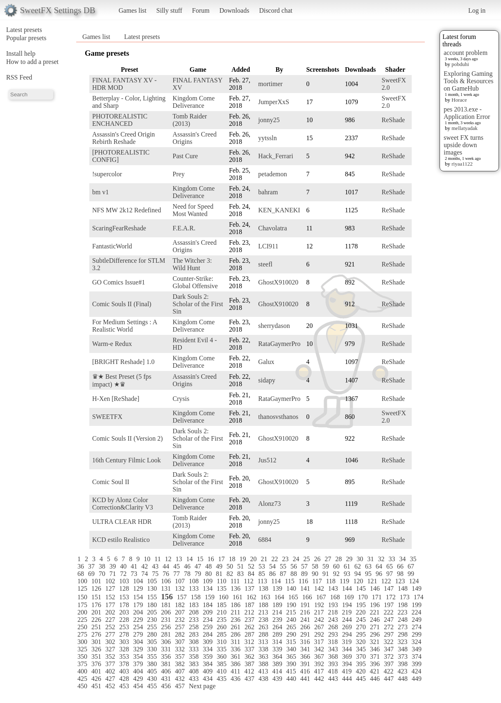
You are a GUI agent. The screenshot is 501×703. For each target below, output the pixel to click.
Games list (133, 10)
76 (166, 573)
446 (375, 678)
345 (361, 649)
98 (400, 573)
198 (403, 604)
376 (96, 663)
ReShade (393, 119)
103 (124, 581)
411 (235, 671)
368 (333, 656)
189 (277, 604)
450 (82, 686)
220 (360, 612)
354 (138, 656)
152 (110, 597)
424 (416, 671)
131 (166, 588)
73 (134, 573)
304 (138, 641)
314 (277, 641)
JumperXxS (273, 101)
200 (82, 612)
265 (291, 626)
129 (138, 588)
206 (166, 612)
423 (402, 671)
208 (194, 612)
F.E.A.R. (183, 228)
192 (319, 604)
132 (180, 588)
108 (194, 581)
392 (319, 663)
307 (180, 641)
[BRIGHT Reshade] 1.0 (123, 361)
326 (96, 649)
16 (210, 558)
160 (224, 597)
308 (194, 641)
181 (166, 604)
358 (194, 656)
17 (221, 558)
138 (263, 588)
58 (315, 566)
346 (375, 649)
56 (293, 566)
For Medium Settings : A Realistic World (124, 326)
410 (222, 671)
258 (194, 626)
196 (375, 604)
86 (272, 573)
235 (222, 619)
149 (417, 588)
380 (152, 663)
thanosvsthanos (278, 416)
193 (333, 604)
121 (372, 581)
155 (152, 597)
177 (110, 604)
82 (230, 573)
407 (180, 671)
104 (138, 581)
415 (291, 671)
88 (293, 573)
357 (180, 656)
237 (249, 619)
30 (359, 558)
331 (166, 649)
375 (82, 663)
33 (391, 558)
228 (124, 619)
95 (368, 573)
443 (333, 678)
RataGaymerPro (279, 343)
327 (110, 649)
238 (263, 619)
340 (291, 649)
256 (166, 626)
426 (96, 678)
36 (80, 566)
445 (361, 678)
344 (347, 649)
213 (263, 612)
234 (208, 619)
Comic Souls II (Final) (121, 303)
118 (331, 581)
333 (194, 649)
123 (400, 581)
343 (333, 649)
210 (222, 612)
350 (82, 656)
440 (291, 678)
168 (335, 597)
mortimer (270, 83)
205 (152, 612)
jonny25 (268, 119)
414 (277, 671)
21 (264, 558)
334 (208, 649)
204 (138, 612)
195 (361, 604)
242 (319, 619)
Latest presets (24, 29)
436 (235, 678)
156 (167, 596)
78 (187, 573)
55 (283, 566)
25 (306, 558)
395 (361, 663)
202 (110, 612)
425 (82, 678)
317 (319, 641)
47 (198, 566)
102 (110, 581)
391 (305, 663)
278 (124, 634)
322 (388, 641)
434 (208, 678)
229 (138, 619)
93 (347, 573)
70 (102, 573)
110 (221, 581)
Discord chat (275, 10)
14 (189, 558)
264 (277, 626)
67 (411, 566)
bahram (268, 192)
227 (110, 619)
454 (138, 686)
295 (361, 634)
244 (347, 619)
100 (82, 581)
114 (276, 581)
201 (96, 612)
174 (419, 597)
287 (249, 634)
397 (389, 663)
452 (110, 686)
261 (235, 626)
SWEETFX (107, 416)
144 (347, 588)
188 (263, 604)
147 (389, 588)
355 (152, 656)
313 (263, 641)
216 (305, 612)
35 (413, 558)
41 (134, 566)
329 (138, 649)
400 (82, 671)
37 (91, 566)
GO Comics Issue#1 (118, 282)
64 (379, 566)
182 (180, 604)
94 (357, 573)
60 (336, 566)
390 (291, 663)
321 (374, 641)
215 (291, 612)
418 (333, 671)
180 (152, 604)
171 (377, 597)
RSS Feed (19, 77)
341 (305, 649)
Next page (202, 686)
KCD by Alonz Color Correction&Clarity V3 (122, 503)
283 (194, 634)
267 (319, 626)
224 (416, 612)
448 (403, 678)
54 (272, 566)
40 (123, 566)
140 (291, 588)
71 (112, 573)
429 (138, 678)
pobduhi (460, 64)
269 (347, 626)
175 (82, 604)
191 (305, 604)
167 (321, 597)
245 (361, 619)
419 (346, 671)
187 (249, 604)
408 (194, 671)
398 (403, 663)
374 (417, 656)
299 (417, 634)
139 (277, 588)
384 (208, 663)
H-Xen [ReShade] (115, 398)
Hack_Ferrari (275, 155)
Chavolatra (272, 228)
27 (327, 558)
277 (110, 634)
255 (152, 626)
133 (194, 588)
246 (375, 619)
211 (235, 612)
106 (166, 581)
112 (248, 581)
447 (389, 678)
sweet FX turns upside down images (463, 145)
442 (319, 678)
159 (210, 597)
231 (166, 619)
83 (240, 573)
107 (180, 581)
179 (138, 604)
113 (262, 581)
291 (305, 634)
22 (274, 558)
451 (96, 686)
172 (391, 597)
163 (265, 597)
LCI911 (268, 246)
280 (152, 634)
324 (416, 641)
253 (124, 626)
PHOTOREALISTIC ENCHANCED (119, 120)
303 (124, 641)
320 (360, 641)
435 (222, 678)
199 (417, 604)
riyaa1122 (462, 164)
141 (305, 588)
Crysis (180, 398)
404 (138, 671)
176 (96, 604)
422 (388, 671)
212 (249, 612)
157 (182, 597)
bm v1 (100, 192)
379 (138, 663)
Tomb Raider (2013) (189, 120)
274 (417, 626)
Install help (21, 53)
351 (96, 656)
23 (285, 558)
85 (261, 573)
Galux (266, 361)
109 (208, 581)
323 (402, 641)
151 (96, 597)
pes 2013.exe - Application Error (467, 113)
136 (235, 588)
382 (180, 663)
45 (176, 566)
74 (144, 573)
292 (319, 634)
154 (138, 597)
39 (112, 566)
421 (374, 671)
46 (187, 566)
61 (347, 566)
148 (403, 588)
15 (200, 558)
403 (124, 671)
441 (305, 678)
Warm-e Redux (112, 343)
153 (124, 597)
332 (180, 649)
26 (317, 558)
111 (235, 581)
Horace (459, 100)
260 (222, 626)
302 (110, 641)
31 (370, 558)
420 (360, 671)
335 (222, 649)
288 (263, 634)
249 (417, 619)
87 (283, 573)
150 (82, 597)
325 (82, 649)
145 (361, 588)
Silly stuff (169, 10)
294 (347, 634)
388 (263, 663)
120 (358, 581)
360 (222, 656)
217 (319, 612)
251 (96, 626)
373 (403, 656)
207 (180, 612)
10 (147, 558)
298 (403, 634)
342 (319, 649)
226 (96, 619)
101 (96, 581)
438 (263, 678)
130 (152, 588)
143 (333, 588)
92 (336, 573)
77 (176, 573)
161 (238, 597)
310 (222, 641)
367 (319, 656)
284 (208, 634)
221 (374, 612)
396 (375, 663)
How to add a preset (32, 61)
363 (263, 656)
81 (219, 573)
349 (417, 649)
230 (152, 619)
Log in (476, 10)
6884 (264, 539)
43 (155, 566)
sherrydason (274, 325)
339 (277, 649)
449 (417, 678)
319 (346, 641)
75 (155, 573)
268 (333, 626)
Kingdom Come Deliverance (193, 102)
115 (289, 581)
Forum (201, 10)
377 (110, 663)
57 (304, 566)
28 (338, 558)
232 (180, 619)
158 (196, 597)
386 (235, 663)
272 (389, 626)
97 (389, 573)
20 (253, 558)
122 (386, 581)
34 (402, 558)
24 (295, 558)
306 (166, 641)
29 (349, 558)
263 (263, 626)
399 (417, 663)
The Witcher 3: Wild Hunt (192, 264)
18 (232, 558)
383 (194, 663)
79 (198, 573)
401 (96, 671)
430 (152, 678)
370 (361, 656)
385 (222, 663)
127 (110, 588)
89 (304, 573)
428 (124, 678)
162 (251, 597)
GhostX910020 (278, 282)
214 (277, 612)
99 (411, 573)
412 (249, 671)
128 (124, 588)
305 (152, 641)
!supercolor (107, 174)
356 (166, 656)
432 (180, 678)
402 (110, 671)
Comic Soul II (110, 481)
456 (166, 686)
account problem (465, 52)
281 (166, 634)
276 (96, 634)
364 (277, 656)
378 (124, 663)
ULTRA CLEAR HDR (122, 521)
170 (363, 597)
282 (180, 634)
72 (123, 573)
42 (144, 566)
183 (194, 604)
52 (251, 566)
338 (263, 649)
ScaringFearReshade (119, 228)
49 (219, 566)
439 (277, 678)
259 (208, 626)
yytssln (267, 137)
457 (180, 686)
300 (82, 641)
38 (102, 566)
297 (389, 634)
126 (96, 588)
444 (347, 678)
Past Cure (185, 155)
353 (124, 656)
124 (414, 581)
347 (389, 649)
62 (357, 566)
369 (347, 656)
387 (249, 663)
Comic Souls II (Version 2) (127, 438)
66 (400, 566)
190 (291, 604)
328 (124, 649)
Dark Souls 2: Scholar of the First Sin (197, 304)
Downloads (234, 10)
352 (110, 656)
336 (235, 649)
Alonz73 (269, 503)
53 (261, 566)
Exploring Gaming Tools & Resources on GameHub (469, 81)
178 (124, 604)
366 (305, 656)
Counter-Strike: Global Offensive (195, 282)
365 (291, 656)
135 (222, 588)
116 (303, 581)
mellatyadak (464, 128)
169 (349, 597)
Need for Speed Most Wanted (192, 210)
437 (249, 678)
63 (368, 566)
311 (235, 641)
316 (305, 641)
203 (124, 612)
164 (279, 597)
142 (319, 588)
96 (379, 573)
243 (333, 619)
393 (333, 663)
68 (80, 573)
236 (235, 619)
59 (325, 566)
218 (333, 612)
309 (208, 641)
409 (208, 671)
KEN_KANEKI (279, 210)
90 (315, 573)
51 (240, 566)
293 (333, 634)
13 (178, 558)
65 (389, 566)
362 (249, 656)
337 (249, 649)
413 (263, 671)
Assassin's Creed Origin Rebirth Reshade (123, 138)
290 (291, 634)
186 (235, 604)
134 (208, 588)
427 (110, 678)
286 (235, 634)
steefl (265, 264)
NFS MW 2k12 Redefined (126, 210)
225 (82, 619)
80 (208, 573)
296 (375, 634)
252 (110, 626)
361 (235, 656)
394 (347, 663)
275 (82, 634)
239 (277, 619)
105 (152, 581)
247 (389, 619)
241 (305, 619)
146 (375, 588)
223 (402, 612)
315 (291, 641)
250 (82, 626)
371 (375, 656)
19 (242, 558)
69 (91, 573)
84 (251, 573)
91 (325, 573)
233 (194, 619)
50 (230, 566)
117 (317, 581)
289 (277, 634)
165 (293, 597)
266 (305, 626)
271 (375, 626)
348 (403, 649)
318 (333, 641)
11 (157, 558)
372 (389, 656)
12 (168, 558)
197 (389, 604)
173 (405, 597)
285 (222, 634)
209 (208, 612)
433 (194, 678)
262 (249, 626)
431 (166, 678)
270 (361, 626)
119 (344, 581)
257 (180, 626)
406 (166, 671)
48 (208, 566)
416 (305, 671)
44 (166, 566)
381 (166, 663)
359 (208, 656)
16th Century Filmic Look (126, 460)
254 (138, 626)
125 (82, 588)
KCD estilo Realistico (121, 539)
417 (319, 671)
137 (249, 588)
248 (403, 619)
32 (381, 558)
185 (222, 604)
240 (291, 619)
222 (388, 612)
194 (347, 604)
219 (346, 612)
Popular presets (26, 37)
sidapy (266, 380)
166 (307, 597)
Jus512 (267, 460)
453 (124, 686)
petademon (272, 174)
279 (138, 634)
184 (208, 604)
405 (152, 671)
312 (249, 641)
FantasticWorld (112, 246)
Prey (178, 174)
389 (277, 663)
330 (152, 649)
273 (403, 626)
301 (96, 641)
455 (152, 686)
